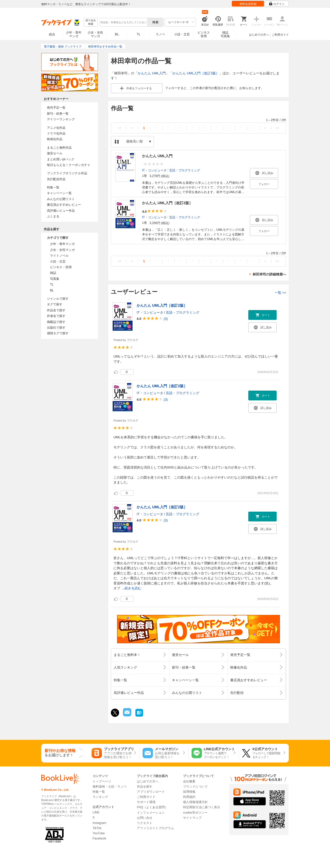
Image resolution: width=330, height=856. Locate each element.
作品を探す (144, 786)
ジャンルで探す (58, 298)
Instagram (99, 823)
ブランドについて (195, 786)
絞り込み (91, 22)
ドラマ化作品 (56, 133)
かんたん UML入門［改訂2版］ (195, 73)
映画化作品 (54, 139)
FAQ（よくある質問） (152, 807)
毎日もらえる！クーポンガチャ (68, 165)
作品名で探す (56, 310)
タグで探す (54, 304)
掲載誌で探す (56, 322)
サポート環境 (146, 802)
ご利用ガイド (280, 34)
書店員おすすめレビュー (64, 205)
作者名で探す (56, 316)
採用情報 (189, 792)
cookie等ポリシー (195, 812)
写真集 (54, 279)
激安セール (54, 153)
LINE (96, 812)
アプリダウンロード (151, 792)
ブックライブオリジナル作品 (67, 173)
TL (138, 34)
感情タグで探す (58, 333)
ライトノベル (59, 255)
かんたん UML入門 (152, 73)
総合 (52, 34)
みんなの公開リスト (61, 199)
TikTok (97, 828)
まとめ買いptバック (60, 159)
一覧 (280, 293)
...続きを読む (131, 588)
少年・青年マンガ (73, 34)
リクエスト (144, 823)
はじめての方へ (259, 34)
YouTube (99, 833)
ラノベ (160, 34)
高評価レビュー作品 (61, 210)
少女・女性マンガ (95, 34)
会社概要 (189, 781)
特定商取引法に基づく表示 (201, 807)
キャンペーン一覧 (59, 193)
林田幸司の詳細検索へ (269, 274)
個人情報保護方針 (195, 802)
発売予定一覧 (56, 107)
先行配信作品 (56, 179)
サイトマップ (192, 818)
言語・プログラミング (184, 170)
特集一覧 (53, 187)
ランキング (100, 797)
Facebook (99, 838)
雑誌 (53, 273)
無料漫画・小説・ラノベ (110, 786)
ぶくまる (53, 216)
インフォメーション (151, 812)
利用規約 (189, 797)
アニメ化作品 (56, 128)
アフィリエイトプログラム (155, 828)
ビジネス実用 (203, 34)
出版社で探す (56, 327)
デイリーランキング (61, 119)
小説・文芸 (182, 34)
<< (120, 128)
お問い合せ (144, 818)
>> (277, 128)
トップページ (102, 781)
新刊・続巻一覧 (58, 113)
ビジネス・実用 (61, 267)
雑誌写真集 (225, 34)
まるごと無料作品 (59, 147)
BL (117, 34)
